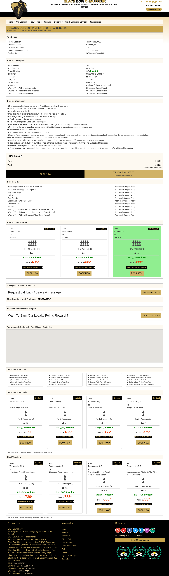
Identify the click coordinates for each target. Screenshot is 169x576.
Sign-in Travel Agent (69, 556)
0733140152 (44, 299)
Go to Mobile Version (140, 540)
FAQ (63, 549)
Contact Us (66, 536)
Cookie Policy (67, 542)
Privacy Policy (67, 539)
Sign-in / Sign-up (154, 9)
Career (64, 552)
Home (64, 529)
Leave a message (151, 292)
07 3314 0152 (27, 566)
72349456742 (19, 563)
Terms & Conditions (69, 546)
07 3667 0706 (29, 568)
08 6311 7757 (23, 571)
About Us (65, 533)
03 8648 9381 (27, 574)
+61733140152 (153, 2)
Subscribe (65, 559)
